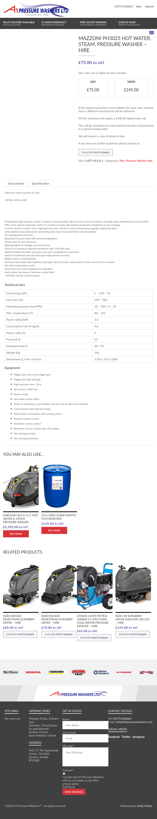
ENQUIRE (95, 152)
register (149, 6)
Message (68, 745)
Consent (68, 770)
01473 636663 (124, 6)
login (139, 6)
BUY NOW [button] (16, 533)
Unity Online (144, 805)
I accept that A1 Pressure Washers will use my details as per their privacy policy (83, 780)
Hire (122, 160)
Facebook (114, 736)
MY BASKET (142, 13)
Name (66, 719)
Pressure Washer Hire (139, 160)
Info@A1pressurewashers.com (134, 722)
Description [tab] (16, 183)
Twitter (126, 736)
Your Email (69, 732)
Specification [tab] (40, 183)
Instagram (138, 736)
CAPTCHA (68, 787)
